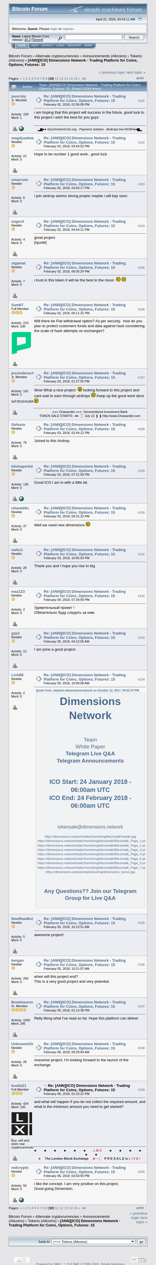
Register (74, 45)
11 (57, 78)
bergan (17, 960)
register (67, 29)
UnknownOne (23, 1044)
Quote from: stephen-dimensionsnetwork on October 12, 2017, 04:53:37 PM (87, 690)
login (54, 29)
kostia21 (18, 1085)
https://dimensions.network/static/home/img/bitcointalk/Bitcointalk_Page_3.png (93, 849)
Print (140, 78)
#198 (141, 1048)
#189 (141, 471)
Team (90, 740)
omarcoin (19, 180)
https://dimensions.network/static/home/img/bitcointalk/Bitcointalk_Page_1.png (93, 841)
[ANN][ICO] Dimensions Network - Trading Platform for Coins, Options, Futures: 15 (64, 1223)
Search (47, 45)
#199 (141, 1090)
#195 (141, 923)
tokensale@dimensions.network (90, 826)
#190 (141, 512)
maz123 (18, 591)
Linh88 (17, 675)
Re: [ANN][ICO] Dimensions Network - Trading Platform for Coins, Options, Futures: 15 (85, 98)
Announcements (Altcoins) (105, 56)
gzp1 (15, 633)
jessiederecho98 (25, 373)
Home (22, 45)
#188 (141, 429)
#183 (141, 184)
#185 (141, 267)
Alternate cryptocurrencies (57, 56)
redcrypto (20, 1167)
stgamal (18, 263)
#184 (141, 226)
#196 (141, 965)
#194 (141, 679)
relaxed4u (20, 508)
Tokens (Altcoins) (42, 1221)
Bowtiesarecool (25, 1002)
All (84, 78)
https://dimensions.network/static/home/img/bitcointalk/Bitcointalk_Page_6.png (93, 863)
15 (75, 78)
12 (61, 78)
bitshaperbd (22, 466)
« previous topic (112, 72)
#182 (141, 142)
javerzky (18, 96)
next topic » (136, 72)
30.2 (27, 39)
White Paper (90, 747)
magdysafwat (23, 138)
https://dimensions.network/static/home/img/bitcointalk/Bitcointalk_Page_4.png (93, 854)
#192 (141, 596)
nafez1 (17, 550)
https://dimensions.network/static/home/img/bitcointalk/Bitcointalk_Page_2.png (93, 845)
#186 (141, 309)
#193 (141, 637)
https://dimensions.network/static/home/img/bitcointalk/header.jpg (90, 836)
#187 (141, 377)
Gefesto (18, 424)
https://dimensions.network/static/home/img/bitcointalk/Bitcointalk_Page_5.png (93, 858)
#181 (141, 100)
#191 (141, 554)
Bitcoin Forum (20, 56)
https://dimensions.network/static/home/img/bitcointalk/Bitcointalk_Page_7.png (93, 867)
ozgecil (17, 221)
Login (60, 45)
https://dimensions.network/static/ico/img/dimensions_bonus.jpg (90, 872)
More (88, 45)
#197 (141, 1006)
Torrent (37, 39)
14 (71, 78)
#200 (141, 1172)
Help (34, 45)
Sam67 (17, 305)
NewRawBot (22, 919)
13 (66, 78)
